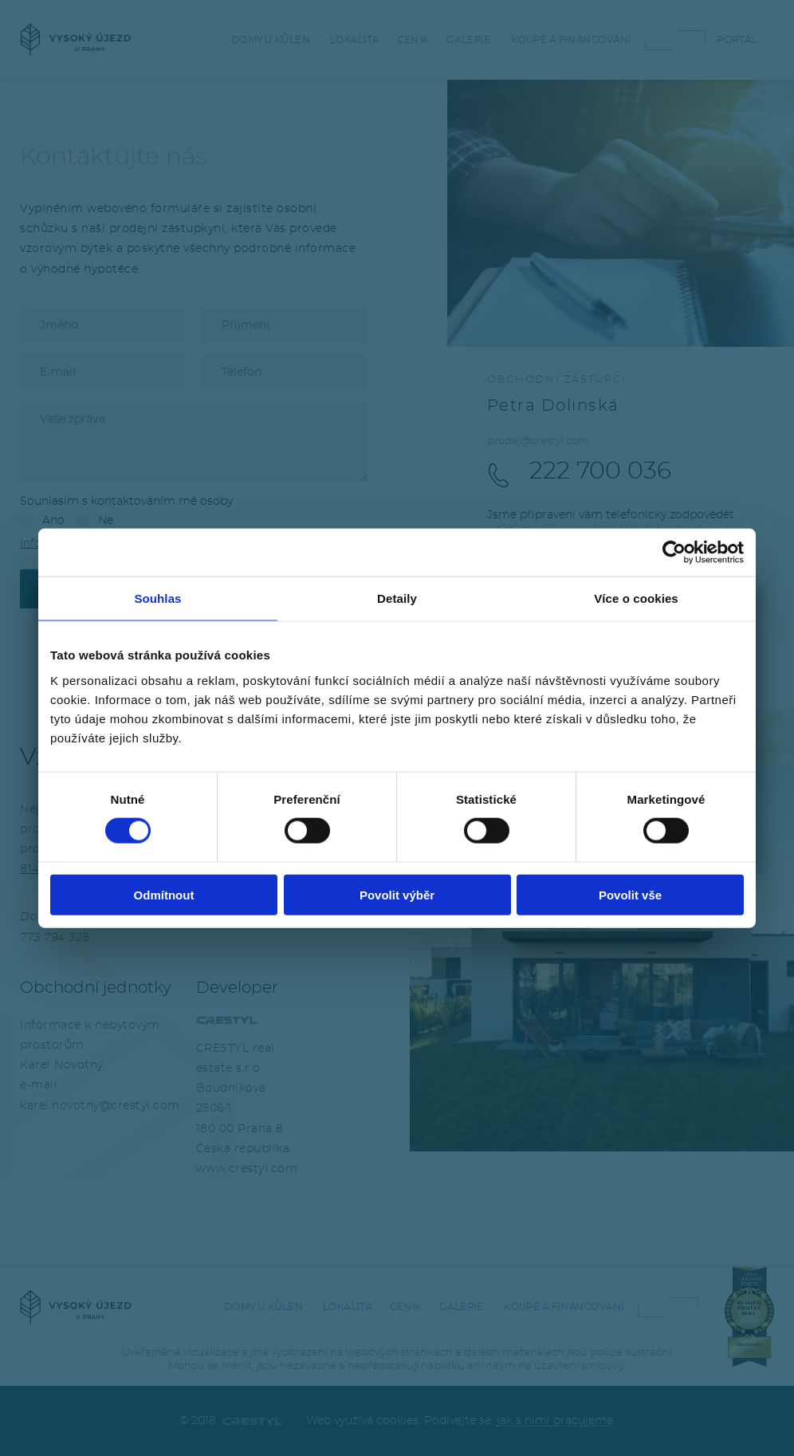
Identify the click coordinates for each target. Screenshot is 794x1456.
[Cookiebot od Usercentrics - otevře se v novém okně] (674, 553)
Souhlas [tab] (157, 598)
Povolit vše (630, 894)
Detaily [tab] (397, 598)
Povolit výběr (397, 894)
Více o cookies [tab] (636, 598)
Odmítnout (164, 894)
